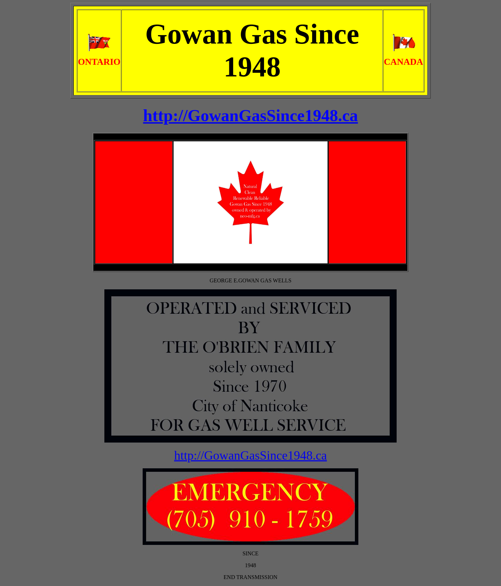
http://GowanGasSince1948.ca (250, 455)
